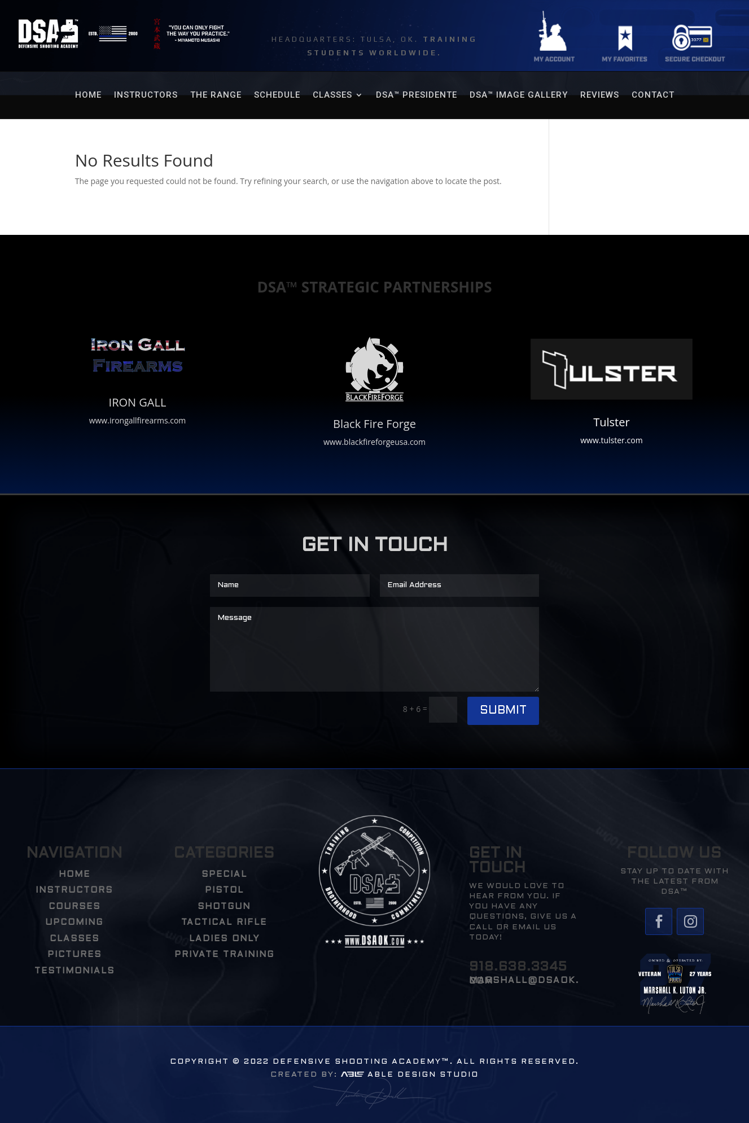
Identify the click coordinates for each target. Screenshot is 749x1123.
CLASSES (332, 95)
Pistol (224, 890)
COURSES (74, 907)
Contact (653, 95)
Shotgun (224, 907)
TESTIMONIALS (74, 971)
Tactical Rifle (224, 923)
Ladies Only (224, 939)
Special (224, 875)
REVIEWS (599, 95)
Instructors (146, 95)
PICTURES (74, 955)
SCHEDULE (277, 95)
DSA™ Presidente (416, 95)
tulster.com (621, 440)
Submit (503, 711)
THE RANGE (216, 95)
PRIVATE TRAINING (224, 955)
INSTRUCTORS (74, 890)
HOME (88, 95)
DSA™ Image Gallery (519, 95)
